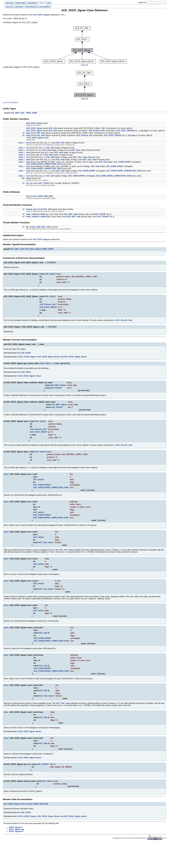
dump (28, 179)
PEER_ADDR (31, 113)
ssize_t (21, 143)
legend (84, 65)
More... (63, 15)
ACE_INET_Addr (17, 113)
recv (28, 148)
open (28, 133)
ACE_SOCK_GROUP (124, 131)
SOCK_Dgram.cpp (16, 840)
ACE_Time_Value (78, 151)
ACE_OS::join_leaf (124, 323)
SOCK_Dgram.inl (16, 842)
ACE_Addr (52, 129)
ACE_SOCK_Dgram (34, 124)
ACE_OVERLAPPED (122, 162)
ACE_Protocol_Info (96, 131)
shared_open (31, 210)
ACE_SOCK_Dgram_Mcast (75, 360)
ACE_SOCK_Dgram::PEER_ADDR (39, 249)
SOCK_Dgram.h (15, 838)
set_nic (29, 184)
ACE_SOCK (38, 15)
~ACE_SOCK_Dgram (35, 138)
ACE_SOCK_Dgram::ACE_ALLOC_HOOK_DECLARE (26, 815)
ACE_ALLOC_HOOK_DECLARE (39, 197)
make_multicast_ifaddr (35, 215)
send (28, 143)
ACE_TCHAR (43, 184)
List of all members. (10, 103)
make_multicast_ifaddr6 (36, 217)
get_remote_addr (33, 227)
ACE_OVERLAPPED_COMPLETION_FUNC (44, 164)
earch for (142, 2)
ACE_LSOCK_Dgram (27, 360)
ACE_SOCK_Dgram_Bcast (48, 360)
